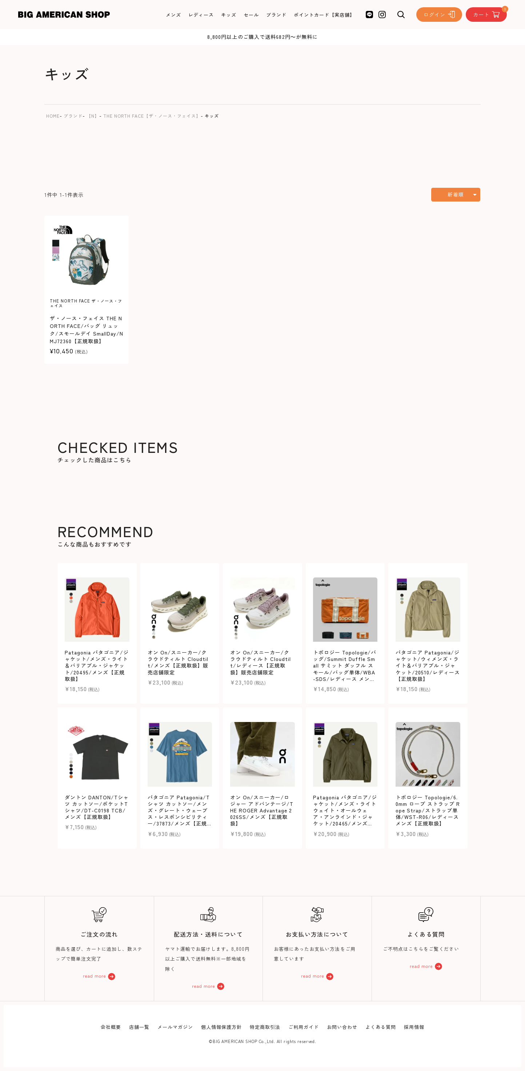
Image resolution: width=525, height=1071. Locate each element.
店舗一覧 (139, 1026)
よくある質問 (380, 1026)
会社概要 (111, 1026)
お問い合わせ (342, 1026)
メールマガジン (175, 1026)
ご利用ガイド (303, 1026)
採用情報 (414, 1026)
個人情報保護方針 (221, 1026)
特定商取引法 (265, 1026)
